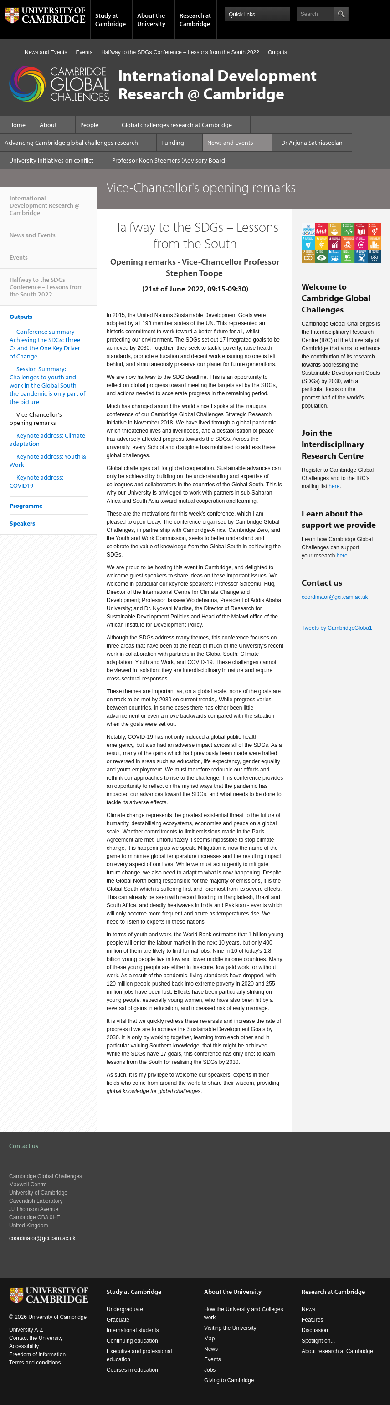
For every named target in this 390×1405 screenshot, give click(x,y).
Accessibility (24, 1346)
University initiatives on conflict (51, 160)
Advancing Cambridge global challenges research (71, 142)
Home (13, 52)
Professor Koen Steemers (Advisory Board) (169, 160)
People (89, 125)
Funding (172, 142)
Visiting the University (230, 1328)
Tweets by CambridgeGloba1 (337, 628)
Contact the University (35, 1338)
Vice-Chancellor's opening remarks (36, 418)
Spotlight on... (318, 1341)
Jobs (210, 1370)
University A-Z (26, 1330)
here (333, 486)
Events (84, 52)
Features (312, 1320)
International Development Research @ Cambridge (45, 209)
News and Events (46, 52)
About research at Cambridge (337, 1351)
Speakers (22, 523)
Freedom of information (37, 1354)
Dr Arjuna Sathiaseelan (312, 142)
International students (133, 1330)
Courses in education (132, 1370)
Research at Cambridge (195, 19)
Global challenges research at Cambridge (177, 125)
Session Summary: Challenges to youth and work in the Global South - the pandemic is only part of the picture (47, 385)
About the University (151, 19)
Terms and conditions (35, 1362)
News (211, 1349)
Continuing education (132, 1341)
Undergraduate (125, 1309)
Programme (26, 505)
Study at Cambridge (110, 19)
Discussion (315, 1330)
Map (209, 1338)
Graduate (118, 1320)
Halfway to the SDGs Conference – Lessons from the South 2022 (180, 52)
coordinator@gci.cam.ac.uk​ (335, 597)
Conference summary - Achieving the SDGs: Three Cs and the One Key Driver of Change (45, 343)
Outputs (277, 52)
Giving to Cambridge (229, 1380)
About (48, 125)
